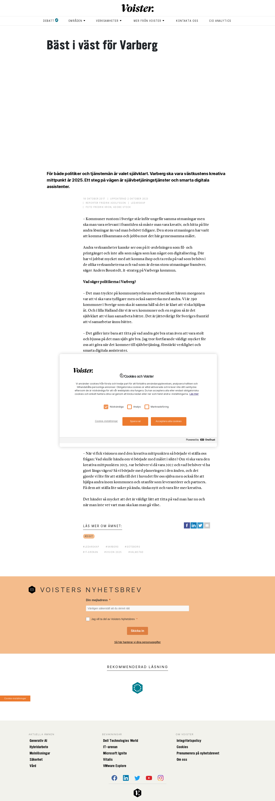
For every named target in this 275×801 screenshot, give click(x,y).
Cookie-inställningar (15, 698)
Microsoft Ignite (115, 753)
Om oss (182, 759)
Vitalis (108, 759)
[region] (138, 400)
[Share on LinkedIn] (194, 525)
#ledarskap (91, 546)
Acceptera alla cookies (169, 421)
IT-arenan (110, 746)
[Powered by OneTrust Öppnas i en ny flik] (200, 440)
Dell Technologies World (120, 740)
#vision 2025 (113, 552)
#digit (89, 536)
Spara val (135, 421)
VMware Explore (114, 765)
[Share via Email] (207, 525)
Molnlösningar (40, 753)
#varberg (112, 546)
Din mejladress (97, 600)
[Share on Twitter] (200, 525)
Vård (33, 765)
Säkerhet (36, 759)
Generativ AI (38, 740)
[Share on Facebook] (187, 525)
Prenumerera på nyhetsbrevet (198, 753)
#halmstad (136, 552)
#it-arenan (90, 552)
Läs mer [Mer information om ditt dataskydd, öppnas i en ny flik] (194, 394)
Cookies (182, 746)
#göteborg (132, 546)
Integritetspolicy (189, 740)
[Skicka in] (137, 631)
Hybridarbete (39, 746)
